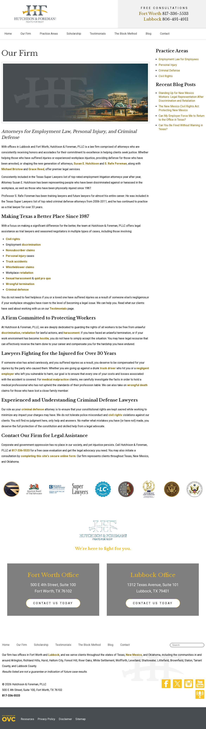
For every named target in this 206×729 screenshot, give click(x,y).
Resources (27, 719)
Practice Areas (49, 33)
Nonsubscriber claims (20, 250)
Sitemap (80, 719)
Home (8, 33)
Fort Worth (150, 13)
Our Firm (26, 33)
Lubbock (152, 19)
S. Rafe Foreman (116, 163)
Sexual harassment (18, 278)
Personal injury (16, 256)
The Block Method (126, 33)
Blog (148, 33)
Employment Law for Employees (179, 59)
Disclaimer (65, 719)
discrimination (31, 244)
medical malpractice (55, 379)
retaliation (26, 272)
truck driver (108, 368)
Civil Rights (166, 76)
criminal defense (32, 409)
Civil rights (13, 239)
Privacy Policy (46, 719)
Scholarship (74, 33)
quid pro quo (42, 278)
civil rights (115, 415)
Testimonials (98, 33)
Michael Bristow (12, 169)
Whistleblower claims (20, 267)
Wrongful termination (20, 284)
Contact (164, 33)
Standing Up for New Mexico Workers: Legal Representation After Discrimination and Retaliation (181, 96)
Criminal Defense (169, 70)
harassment (72, 332)
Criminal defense (17, 289)
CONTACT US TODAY (53, 603)
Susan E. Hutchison (86, 163)
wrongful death (137, 385)
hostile (44, 338)
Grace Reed (36, 169)
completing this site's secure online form (48, 456)
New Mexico (134, 654)
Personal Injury (168, 65)
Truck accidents (16, 261)
